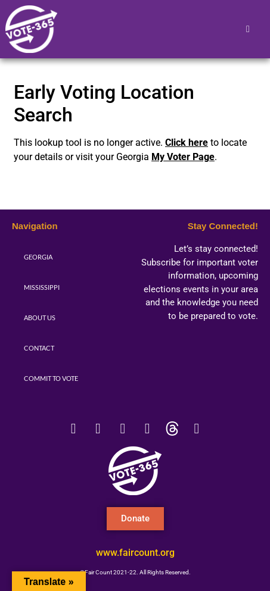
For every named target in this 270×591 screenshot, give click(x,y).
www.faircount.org (135, 552)
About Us (39, 317)
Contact (39, 348)
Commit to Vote (51, 378)
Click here (186, 142)
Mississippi (42, 287)
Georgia (38, 257)
